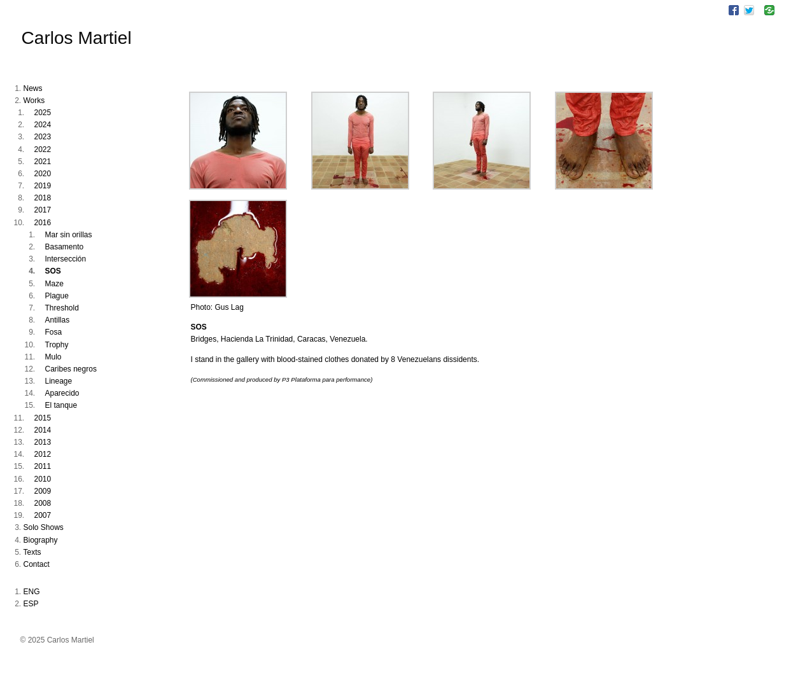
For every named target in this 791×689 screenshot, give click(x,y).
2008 (43, 503)
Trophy (57, 344)
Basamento (64, 246)
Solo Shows (44, 527)
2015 (43, 418)
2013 (43, 442)
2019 (43, 185)
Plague (57, 295)
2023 (43, 136)
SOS (53, 271)
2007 (43, 515)
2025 (43, 112)
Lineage (59, 381)
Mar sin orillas (68, 234)
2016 (43, 222)
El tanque (61, 405)
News (33, 88)
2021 (43, 161)
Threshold (62, 307)
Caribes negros (71, 369)
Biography (41, 540)
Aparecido (62, 393)
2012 (43, 454)
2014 (43, 430)
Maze (54, 283)
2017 (43, 209)
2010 (43, 479)
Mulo (53, 356)
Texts (32, 552)
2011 (43, 466)
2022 (43, 149)
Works (34, 100)
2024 (43, 124)
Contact (37, 564)
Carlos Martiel (77, 38)
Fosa (53, 332)
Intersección (66, 258)
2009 (43, 491)
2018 (43, 197)
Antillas (57, 320)
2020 (43, 173)
